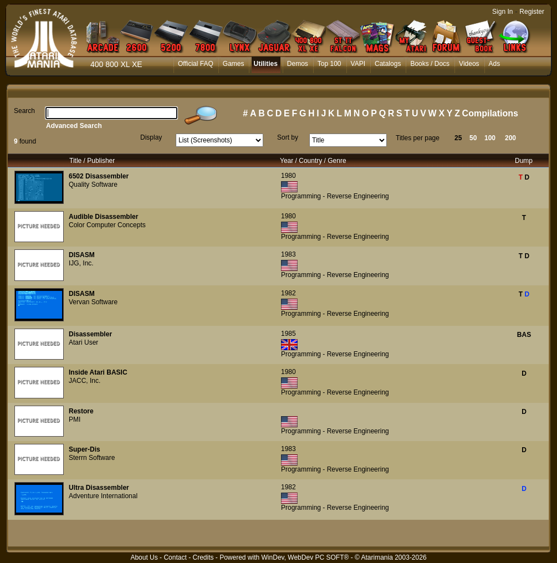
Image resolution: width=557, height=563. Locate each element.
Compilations (490, 113)
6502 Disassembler (99, 176)
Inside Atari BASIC (98, 372)
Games (233, 64)
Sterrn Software (92, 458)
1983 (288, 254)
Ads (494, 64)
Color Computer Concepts (107, 225)
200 (510, 138)
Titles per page (418, 138)
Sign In (502, 12)
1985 (288, 333)
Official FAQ (195, 64)
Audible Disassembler (103, 217)
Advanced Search (74, 126)
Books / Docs (429, 64)
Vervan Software (93, 302)
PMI (74, 419)
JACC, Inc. (84, 381)
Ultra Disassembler (99, 488)
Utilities (265, 64)
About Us (143, 557)
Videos (469, 64)
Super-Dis (84, 449)
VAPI (358, 64)
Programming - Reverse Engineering (335, 196)
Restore (81, 411)
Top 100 (329, 64)
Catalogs (388, 64)
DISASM (82, 255)
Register (531, 12)
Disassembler (90, 334)
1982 (288, 293)
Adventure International (103, 496)
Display (151, 137)
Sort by (287, 137)
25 (458, 138)
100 (489, 138)
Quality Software (93, 184)
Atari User (83, 342)
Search (24, 111)
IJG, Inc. (81, 263)
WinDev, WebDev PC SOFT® (305, 557)
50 (473, 138)
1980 (288, 176)
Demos (297, 64)
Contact (174, 557)
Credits (202, 557)
